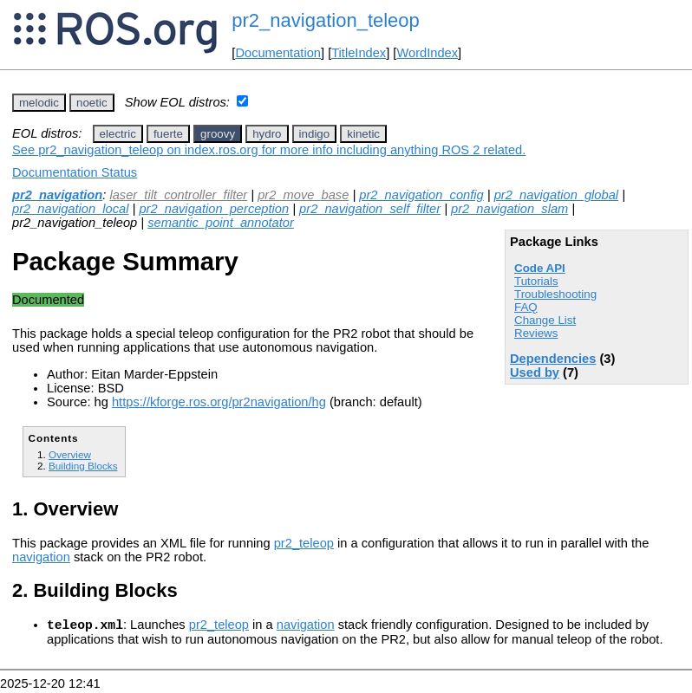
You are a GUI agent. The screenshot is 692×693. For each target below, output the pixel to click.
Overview (70, 454)
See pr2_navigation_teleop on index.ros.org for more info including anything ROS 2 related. (269, 150)
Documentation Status (74, 172)
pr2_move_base (303, 195)
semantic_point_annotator (220, 223)
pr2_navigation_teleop (326, 20)
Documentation (278, 53)
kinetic (363, 133)
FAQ (526, 307)
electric (118, 133)
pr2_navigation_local (70, 209)
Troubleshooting (555, 294)
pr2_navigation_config (421, 195)
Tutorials (536, 281)
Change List (545, 320)
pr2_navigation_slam (509, 209)
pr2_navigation (57, 195)
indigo (314, 133)
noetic (92, 102)
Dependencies (553, 359)
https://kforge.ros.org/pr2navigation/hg (219, 402)
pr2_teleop (304, 543)
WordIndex (427, 53)
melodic (39, 102)
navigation (41, 557)
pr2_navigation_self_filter (370, 209)
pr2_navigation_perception (214, 209)
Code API (539, 268)
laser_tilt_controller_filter (178, 195)
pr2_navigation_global (556, 195)
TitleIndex (358, 53)
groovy (217, 133)
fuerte (168, 133)
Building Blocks (83, 465)
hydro (266, 133)
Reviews (536, 333)
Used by (534, 372)
